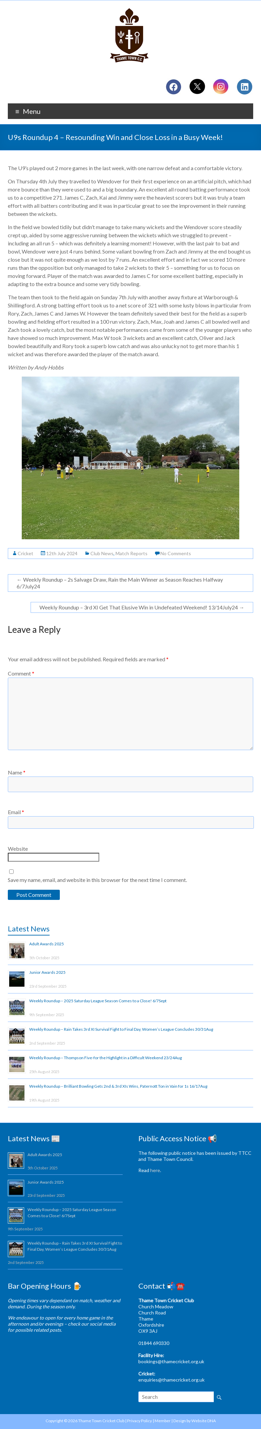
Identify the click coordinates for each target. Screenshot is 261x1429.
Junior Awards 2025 (47, 972)
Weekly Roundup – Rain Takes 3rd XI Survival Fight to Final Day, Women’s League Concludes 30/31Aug (121, 1029)
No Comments (175, 553)
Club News (102, 553)
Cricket (25, 553)
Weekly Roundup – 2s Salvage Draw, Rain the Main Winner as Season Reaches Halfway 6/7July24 (120, 582)
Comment (21, 673)
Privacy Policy (139, 1420)
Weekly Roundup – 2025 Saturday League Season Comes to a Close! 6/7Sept (98, 1000)
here (155, 1170)
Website (18, 848)
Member (163, 1420)
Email (16, 812)
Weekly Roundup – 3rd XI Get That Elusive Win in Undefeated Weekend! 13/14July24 (141, 607)
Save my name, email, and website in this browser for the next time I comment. (97, 880)
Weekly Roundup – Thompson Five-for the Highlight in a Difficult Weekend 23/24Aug (105, 1057)
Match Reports (131, 553)
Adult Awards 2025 (46, 943)
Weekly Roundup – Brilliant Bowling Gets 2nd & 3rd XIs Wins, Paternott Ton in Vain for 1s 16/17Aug (118, 1086)
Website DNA (203, 1420)
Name (16, 772)
